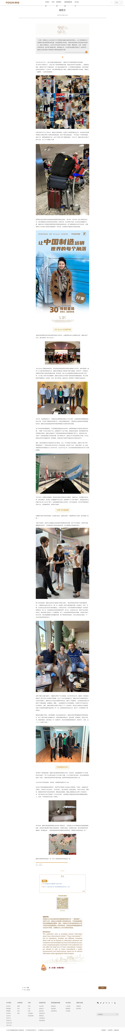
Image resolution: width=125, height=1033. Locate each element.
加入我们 (86, 2)
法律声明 (109, 1030)
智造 (18, 1013)
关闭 (102, 987)
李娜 (28, 987)
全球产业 (8, 1018)
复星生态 (41, 1008)
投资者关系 (65, 2)
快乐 (18, 1008)
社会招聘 (68, 1011)
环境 (29, 1006)
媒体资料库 (54, 1011)
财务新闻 (53, 1008)
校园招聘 (68, 1008)
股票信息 (41, 1015)
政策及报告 (31, 1015)
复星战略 (8, 1008)
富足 (18, 1011)
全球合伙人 (9, 1020)
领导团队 (8, 1011)
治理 (29, 1011)
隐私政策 (116, 1030)
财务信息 (41, 1011)
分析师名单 (42, 1018)
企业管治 (8, 1013)
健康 (18, 1006)
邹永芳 (28, 989)
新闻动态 (53, 1006)
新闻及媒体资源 (76, 2)
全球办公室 (9, 1023)
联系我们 (102, 1030)
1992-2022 (9, 1025)
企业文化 (8, 1015)
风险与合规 (79, 1002)
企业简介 (8, 1006)
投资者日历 (42, 1013)
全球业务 (50, 2)
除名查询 (78, 1008)
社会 (29, 1008)
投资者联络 (42, 1020)
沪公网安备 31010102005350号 (46, 1030)
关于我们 (41, 2)
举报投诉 (78, 1006)
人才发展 (68, 1006)
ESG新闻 (30, 1013)
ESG (57, 2)
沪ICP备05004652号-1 (31, 1030)
